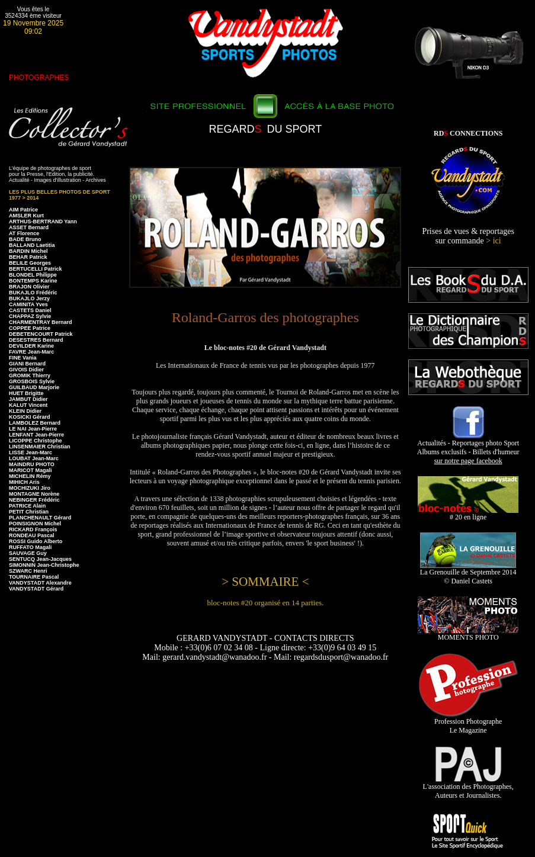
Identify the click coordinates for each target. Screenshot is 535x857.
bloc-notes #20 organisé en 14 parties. (265, 602)
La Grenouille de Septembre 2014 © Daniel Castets (468, 573)
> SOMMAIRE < (265, 581)
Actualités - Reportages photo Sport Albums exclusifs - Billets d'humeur (468, 448)
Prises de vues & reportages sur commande (468, 236)
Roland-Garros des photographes (265, 317)
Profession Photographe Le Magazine (468, 722)
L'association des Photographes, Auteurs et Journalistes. (468, 788)
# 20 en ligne (468, 513)
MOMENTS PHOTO (468, 634)
